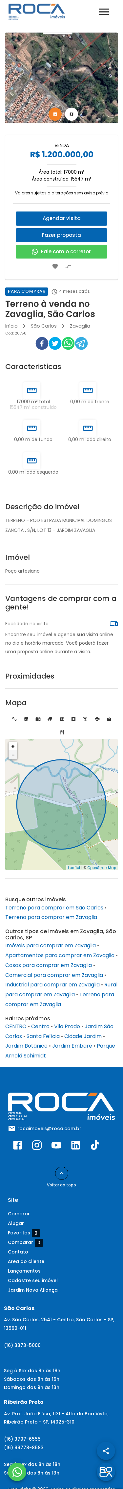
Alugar (16, 1223)
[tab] (55, 114)
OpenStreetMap (101, 867)
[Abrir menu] (103, 11)
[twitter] (55, 345)
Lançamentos (24, 1271)
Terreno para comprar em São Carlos (54, 907)
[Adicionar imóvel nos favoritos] (55, 266)
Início (11, 326)
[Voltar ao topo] (61, 1173)
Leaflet (74, 867)
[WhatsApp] (17, 1472)
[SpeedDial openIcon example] (106, 1451)
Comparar (25, 1243)
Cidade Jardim (83, 1036)
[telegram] (81, 345)
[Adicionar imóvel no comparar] (68, 266)
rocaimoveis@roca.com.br (49, 1128)
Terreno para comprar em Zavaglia (51, 917)
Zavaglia (80, 326)
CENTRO (16, 1026)
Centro (40, 1026)
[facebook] (42, 345)
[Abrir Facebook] (17, 1146)
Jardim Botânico (26, 1046)
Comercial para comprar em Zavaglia (54, 975)
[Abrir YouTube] (56, 1146)
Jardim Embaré (72, 1046)
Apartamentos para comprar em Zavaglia (59, 955)
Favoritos (24, 1233)
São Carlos (44, 326)
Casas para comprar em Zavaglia (48, 965)
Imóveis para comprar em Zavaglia (50, 945)
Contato (18, 1252)
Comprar (19, 1213)
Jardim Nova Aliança (33, 1290)
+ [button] (13, 746)
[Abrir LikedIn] (75, 1146)
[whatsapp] (68, 345)
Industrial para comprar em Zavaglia (52, 984)
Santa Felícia (43, 1036)
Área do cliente (26, 1261)
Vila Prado (67, 1026)
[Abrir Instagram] (37, 1146)
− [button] (13, 755)
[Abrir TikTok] (95, 1146)
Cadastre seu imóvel (33, 1280)
